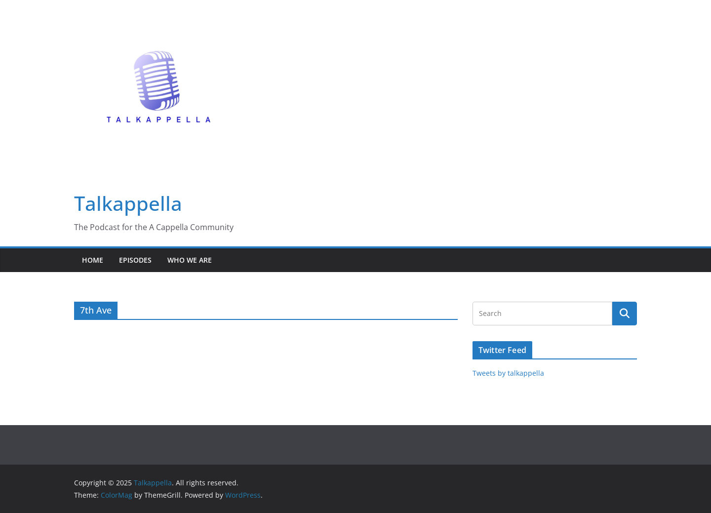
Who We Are (189, 260)
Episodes (135, 260)
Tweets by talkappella (508, 373)
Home (92, 260)
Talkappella (128, 203)
